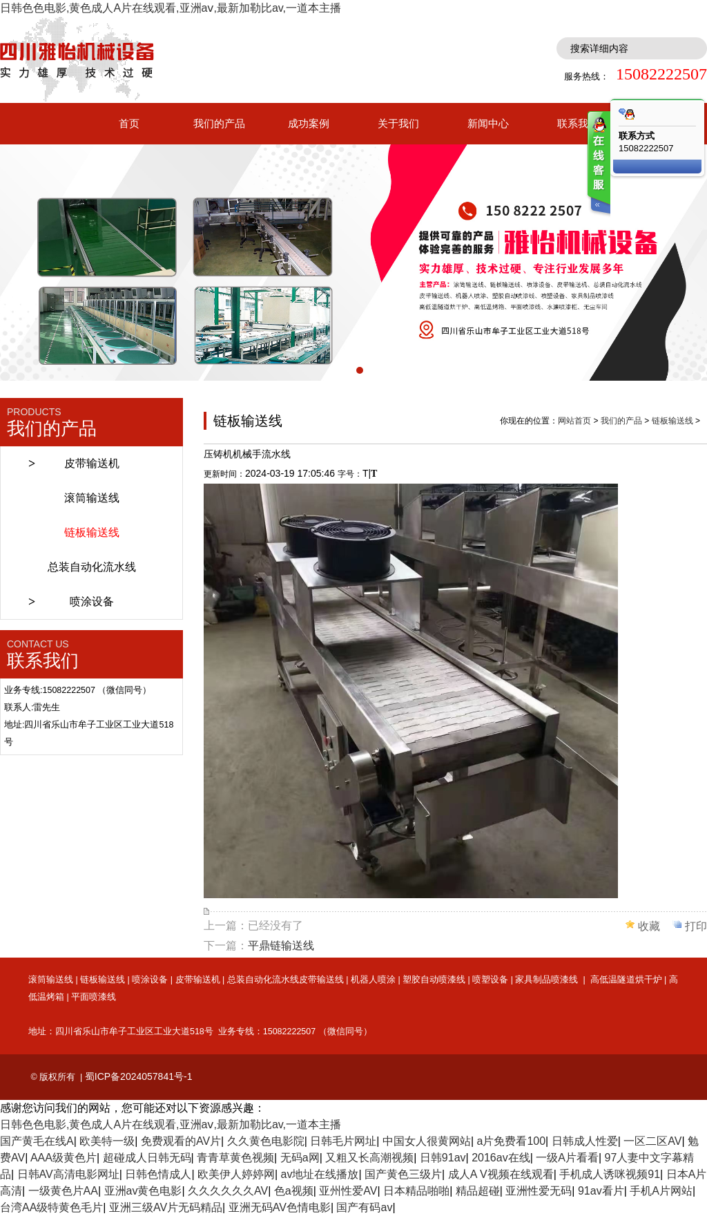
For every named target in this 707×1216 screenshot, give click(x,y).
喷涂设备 (92, 601)
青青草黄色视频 (235, 1157)
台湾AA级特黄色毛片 (51, 1207)
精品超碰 (478, 1191)
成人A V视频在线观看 (501, 1174)
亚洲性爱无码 (538, 1191)
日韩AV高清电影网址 (68, 1174)
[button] (347, 370)
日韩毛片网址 (343, 1141)
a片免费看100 (510, 1141)
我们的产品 (219, 123)
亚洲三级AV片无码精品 (165, 1207)
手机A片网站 (661, 1191)
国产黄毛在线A (37, 1141)
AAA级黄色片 (63, 1157)
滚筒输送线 (91, 498)
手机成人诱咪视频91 (609, 1174)
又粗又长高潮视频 (369, 1157)
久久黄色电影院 (265, 1141)
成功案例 (308, 123)
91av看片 (601, 1191)
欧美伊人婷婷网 (236, 1174)
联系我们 (578, 123)
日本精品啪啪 (416, 1191)
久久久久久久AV (228, 1191)
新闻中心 (488, 123)
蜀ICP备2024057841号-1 (139, 1076)
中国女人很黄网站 (426, 1141)
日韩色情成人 (158, 1174)
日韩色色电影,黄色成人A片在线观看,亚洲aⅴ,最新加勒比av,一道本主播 (170, 8)
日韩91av (443, 1157)
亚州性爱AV (348, 1191)
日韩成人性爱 (585, 1141)
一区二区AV (652, 1141)
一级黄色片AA (63, 1191)
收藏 (649, 926)
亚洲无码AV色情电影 (280, 1207)
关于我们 (398, 123)
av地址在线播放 (320, 1174)
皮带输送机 (91, 463)
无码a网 (300, 1157)
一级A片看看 (567, 1157)
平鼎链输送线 (281, 945)
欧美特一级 (107, 1141)
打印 (696, 926)
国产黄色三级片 (403, 1174)
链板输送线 (91, 532)
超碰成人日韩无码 (147, 1157)
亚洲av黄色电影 (143, 1191)
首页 (129, 123)
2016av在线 (501, 1157)
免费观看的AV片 (181, 1141)
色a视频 (293, 1191)
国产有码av (364, 1207)
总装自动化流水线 (92, 567)
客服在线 (597, 164)
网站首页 (574, 421)
